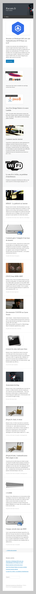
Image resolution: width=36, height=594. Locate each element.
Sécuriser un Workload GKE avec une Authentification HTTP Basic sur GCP (18, 41)
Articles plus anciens (11, 550)
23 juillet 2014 (9, 255)
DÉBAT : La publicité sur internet (16, 203)
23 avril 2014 (8, 364)
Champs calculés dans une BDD (16, 529)
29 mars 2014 (9, 399)
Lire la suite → (10, 61)
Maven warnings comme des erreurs (14, 564)
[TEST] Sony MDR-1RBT (14, 276)
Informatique (14, 72)
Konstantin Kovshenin (17, 586)
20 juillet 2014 (9, 292)
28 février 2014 (9, 435)
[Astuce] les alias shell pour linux (16, 349)
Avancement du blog (12, 385)
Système (16, 364)
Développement (9, 72)
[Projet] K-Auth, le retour (14, 419)
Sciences (19, 328)
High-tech (8, 162)
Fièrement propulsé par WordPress (14, 585)
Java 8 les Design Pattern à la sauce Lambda (16, 567)
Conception (16, 255)
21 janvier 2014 (9, 544)
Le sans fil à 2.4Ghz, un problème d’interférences (17, 571)
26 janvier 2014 (9, 473)
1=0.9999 (9, 493)
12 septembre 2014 (10, 217)
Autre (18, 217)
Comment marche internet (14, 139)
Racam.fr (11, 8)
